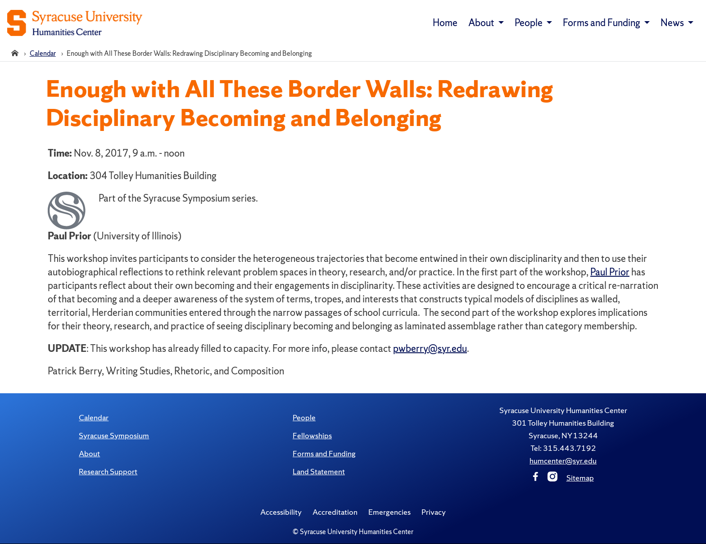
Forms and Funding (324, 453)
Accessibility (281, 512)
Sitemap (580, 477)
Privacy (433, 512)
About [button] (482, 22)
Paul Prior (609, 272)
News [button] (673, 22)
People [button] (529, 22)
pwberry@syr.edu (430, 348)
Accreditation (335, 512)
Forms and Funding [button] (602, 22)
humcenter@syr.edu (563, 460)
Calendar (94, 417)
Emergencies (389, 512)
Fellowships (312, 435)
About (89, 453)
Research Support (108, 471)
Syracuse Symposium (114, 435)
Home (445, 22)
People (304, 417)
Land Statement (319, 471)
